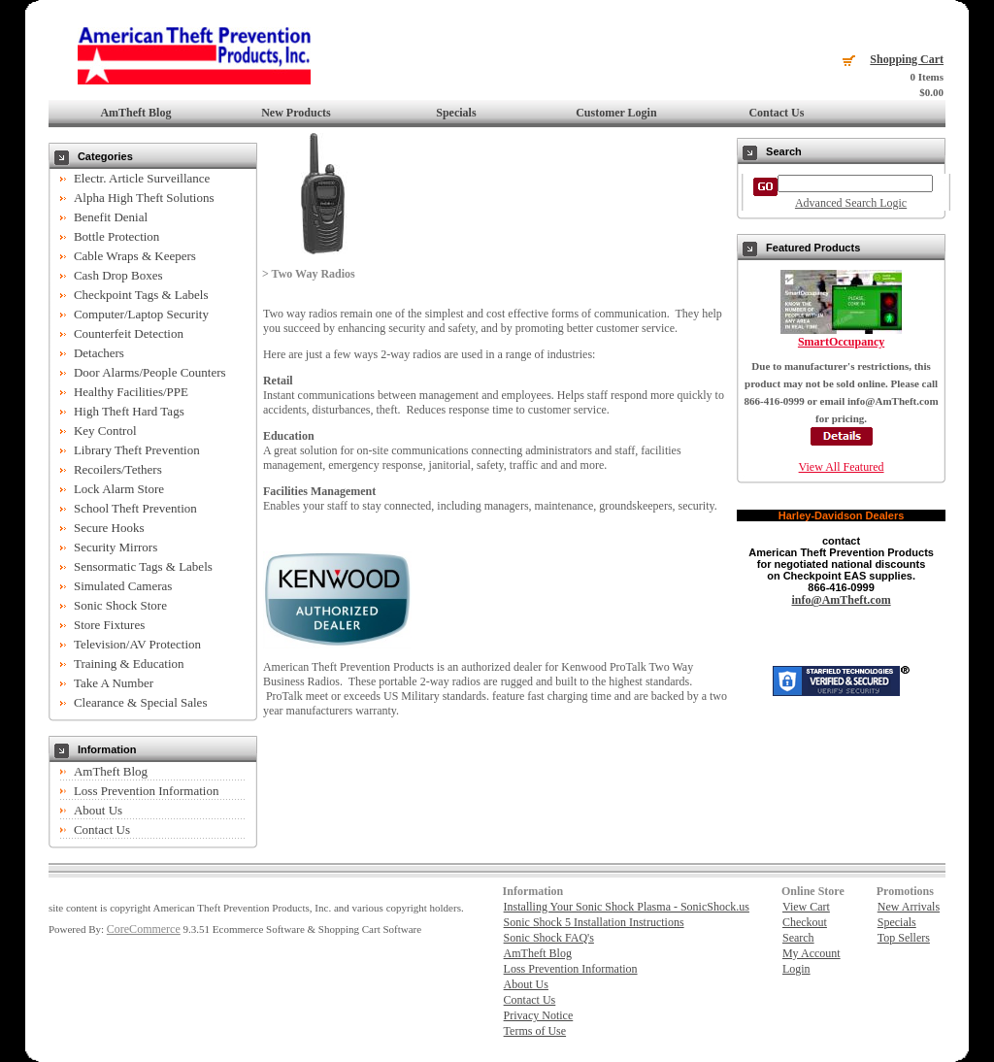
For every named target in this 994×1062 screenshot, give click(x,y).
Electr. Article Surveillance (142, 178)
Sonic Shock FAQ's (549, 938)
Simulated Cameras (123, 586)
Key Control (105, 430)
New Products (295, 112)
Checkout (804, 922)
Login (796, 969)
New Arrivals (909, 906)
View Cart (806, 906)
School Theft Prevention (135, 508)
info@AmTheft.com (840, 600)
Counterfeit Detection (128, 333)
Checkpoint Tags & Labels (141, 294)
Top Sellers (904, 938)
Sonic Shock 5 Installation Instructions (594, 922)
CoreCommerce (144, 929)
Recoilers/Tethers (118, 469)
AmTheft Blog (135, 112)
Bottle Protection (116, 236)
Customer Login (616, 112)
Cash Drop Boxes (118, 275)
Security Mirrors (115, 547)
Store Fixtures (109, 624)
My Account (811, 953)
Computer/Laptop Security (141, 314)
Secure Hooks (109, 527)
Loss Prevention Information (146, 790)
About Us (98, 810)
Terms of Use (535, 1031)
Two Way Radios (313, 274)
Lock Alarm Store (119, 488)
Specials (456, 112)
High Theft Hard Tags (129, 411)
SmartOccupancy (841, 341)
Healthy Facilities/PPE (131, 391)
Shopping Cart (907, 59)
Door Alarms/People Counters (150, 372)
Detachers (99, 353)
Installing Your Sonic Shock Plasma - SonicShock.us (626, 906)
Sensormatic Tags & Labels (143, 566)
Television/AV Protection (137, 644)
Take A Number (113, 683)
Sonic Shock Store (120, 605)
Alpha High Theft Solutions (144, 197)
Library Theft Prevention (137, 450)
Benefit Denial (111, 217)
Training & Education (129, 663)
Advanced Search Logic (851, 203)
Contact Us (776, 112)
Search (798, 938)
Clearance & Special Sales (141, 702)
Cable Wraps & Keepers (135, 256)
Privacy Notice (539, 1015)
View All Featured (841, 467)
